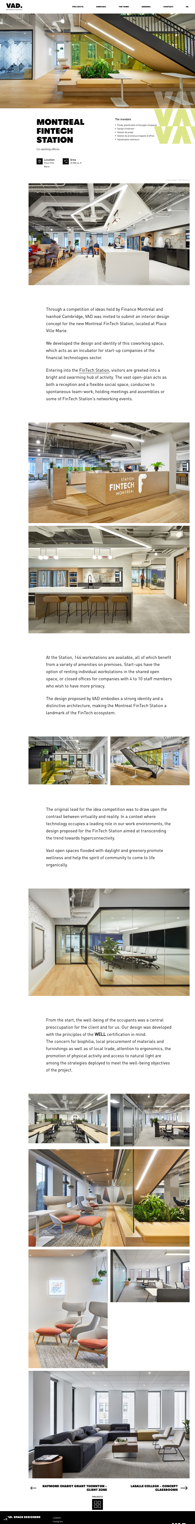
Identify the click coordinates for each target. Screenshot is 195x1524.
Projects (77, 7)
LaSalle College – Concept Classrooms (141, 1487)
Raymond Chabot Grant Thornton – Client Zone (87, 1487)
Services (101, 7)
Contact (168, 7)
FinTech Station (94, 382)
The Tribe (124, 7)
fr (187, 7)
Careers (146, 7)
